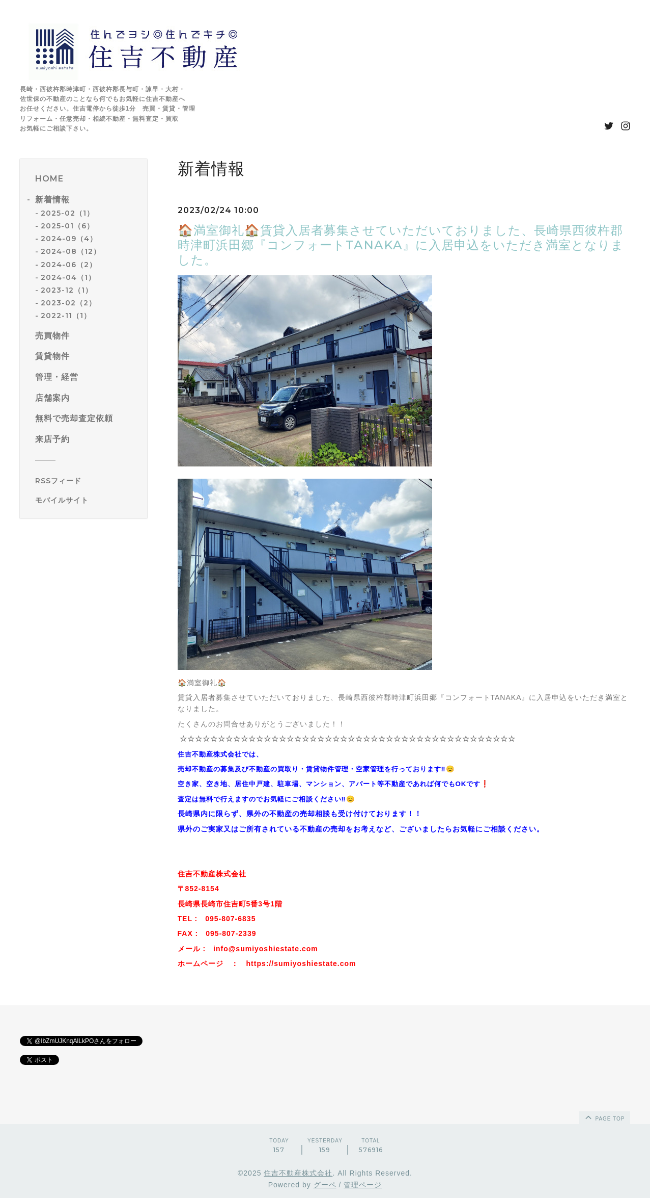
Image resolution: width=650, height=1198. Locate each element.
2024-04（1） (68, 277)
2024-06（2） (69, 264)
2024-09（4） (69, 238)
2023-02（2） (68, 302)
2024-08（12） (71, 251)
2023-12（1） (67, 290)
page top (604, 1117)
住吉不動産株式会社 (298, 1173)
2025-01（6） (67, 225)
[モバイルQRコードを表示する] (87, 500)
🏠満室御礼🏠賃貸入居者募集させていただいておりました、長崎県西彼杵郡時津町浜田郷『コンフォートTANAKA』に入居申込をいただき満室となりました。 (401, 245)
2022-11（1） (66, 315)
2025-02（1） (67, 213)
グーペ (325, 1185)
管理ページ (363, 1185)
